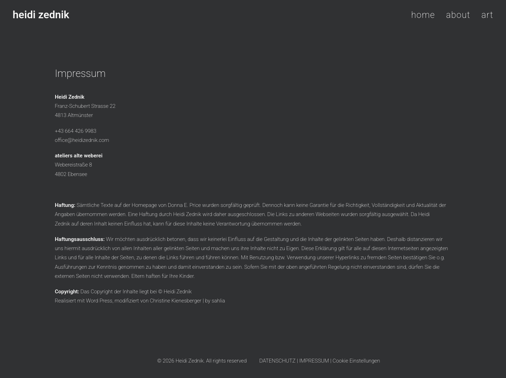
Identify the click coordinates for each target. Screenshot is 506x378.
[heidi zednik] (41, 14)
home (423, 15)
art (487, 15)
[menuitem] (425, 15)
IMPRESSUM (314, 361)
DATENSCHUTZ (277, 361)
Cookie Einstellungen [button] (356, 361)
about (458, 15)
